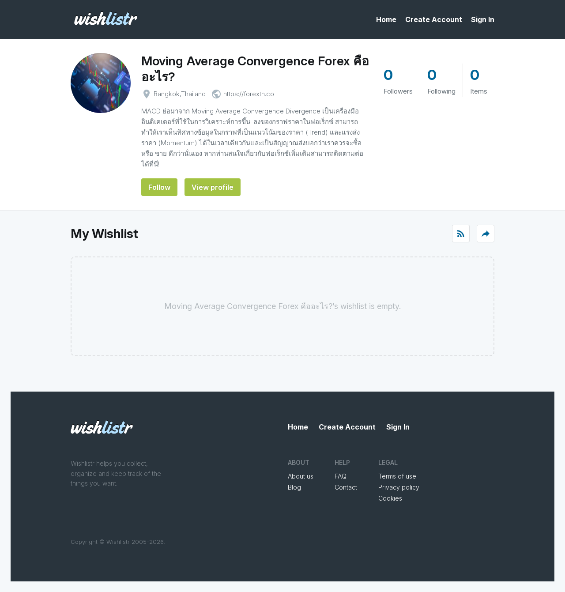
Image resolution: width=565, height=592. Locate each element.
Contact (346, 487)
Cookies (390, 498)
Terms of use (397, 476)
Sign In (482, 19)
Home (386, 19)
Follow (159, 187)
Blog (294, 487)
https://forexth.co (248, 94)
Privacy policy (398, 487)
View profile (213, 187)
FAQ (341, 476)
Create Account (433, 19)
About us (300, 476)
